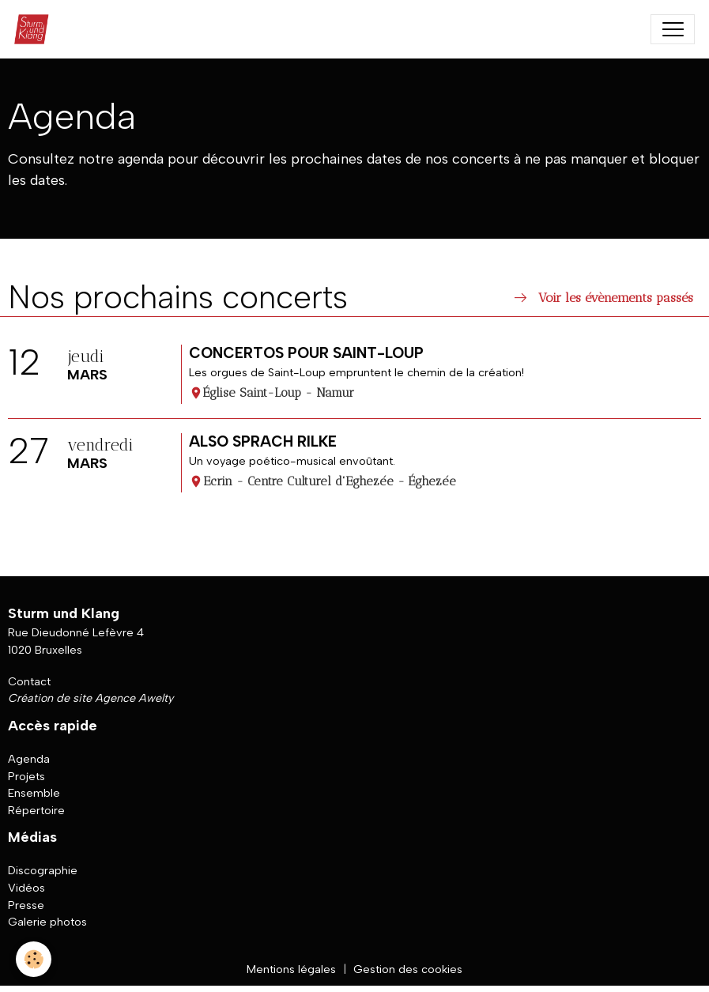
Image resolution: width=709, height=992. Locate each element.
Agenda (29, 759)
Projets (26, 776)
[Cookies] (33, 959)
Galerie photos (47, 922)
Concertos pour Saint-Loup (306, 353)
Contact (29, 681)
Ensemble (34, 793)
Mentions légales (291, 969)
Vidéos (26, 888)
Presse (26, 905)
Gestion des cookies (407, 969)
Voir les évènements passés (602, 298)
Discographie (42, 870)
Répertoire (36, 810)
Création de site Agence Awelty (90, 698)
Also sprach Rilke (263, 441)
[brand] (35, 29)
